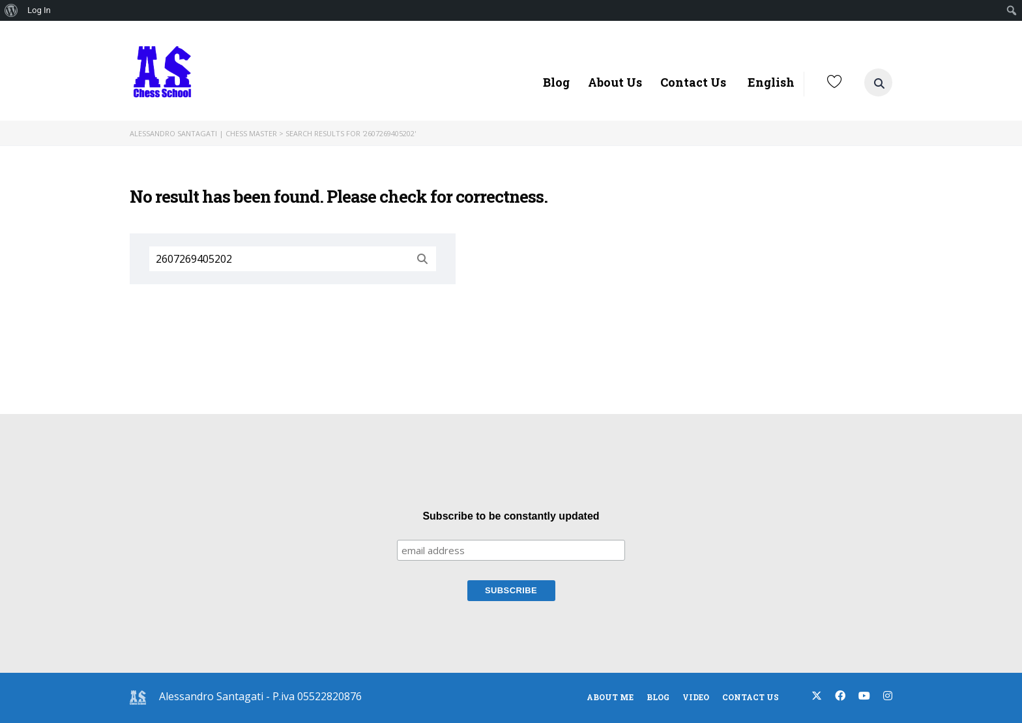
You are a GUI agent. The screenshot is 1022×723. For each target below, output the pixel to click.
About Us (615, 81)
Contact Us (693, 81)
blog (658, 697)
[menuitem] (11, 10)
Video (695, 697)
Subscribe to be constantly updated (510, 516)
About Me (610, 697)
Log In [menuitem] (39, 10)
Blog (556, 81)
